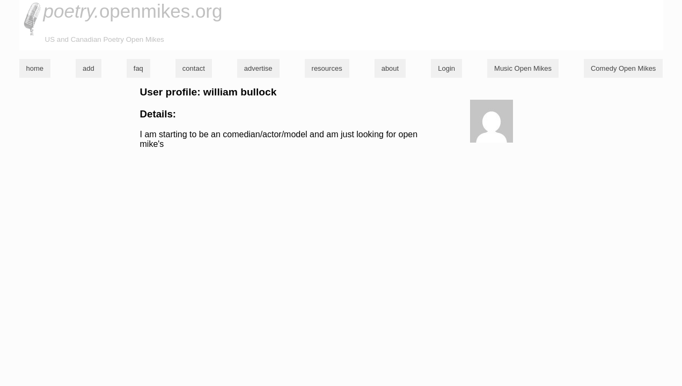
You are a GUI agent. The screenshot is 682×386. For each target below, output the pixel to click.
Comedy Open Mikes (623, 68)
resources (327, 68)
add (88, 68)
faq (138, 68)
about (390, 68)
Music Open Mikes (523, 68)
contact (193, 68)
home (35, 68)
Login (446, 68)
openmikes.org (133, 11)
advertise (258, 68)
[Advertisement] (341, 233)
